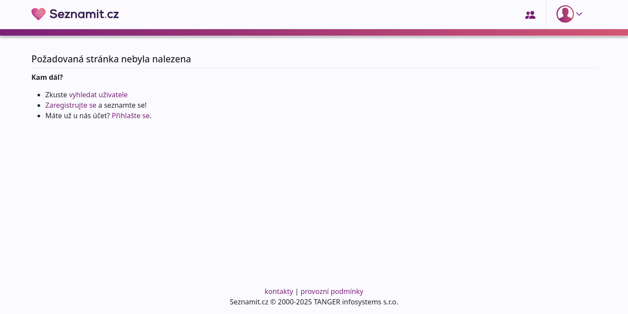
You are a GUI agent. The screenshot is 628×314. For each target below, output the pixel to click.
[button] (571, 14)
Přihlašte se (131, 115)
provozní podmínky (331, 291)
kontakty (279, 291)
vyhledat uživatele (98, 94)
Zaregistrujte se (70, 105)
